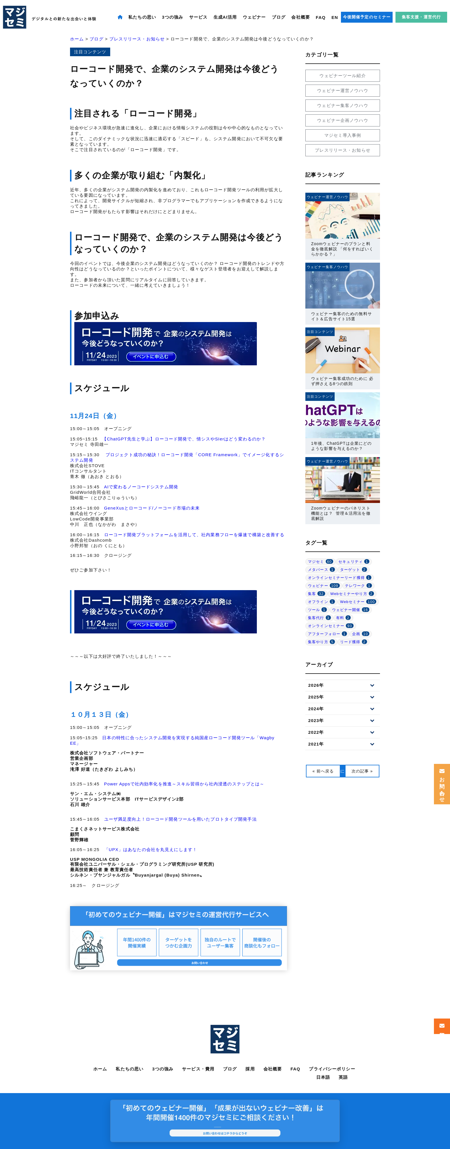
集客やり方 (321, 642)
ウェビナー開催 (351, 610)
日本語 (323, 1077)
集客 (316, 594)
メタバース (321, 569)
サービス (198, 17)
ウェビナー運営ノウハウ (342, 90)
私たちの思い (142, 17)
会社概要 (300, 17)
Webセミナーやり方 (352, 594)
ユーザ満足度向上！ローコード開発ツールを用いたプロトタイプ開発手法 (180, 819)
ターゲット (353, 569)
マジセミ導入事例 (342, 135)
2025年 (316, 697)
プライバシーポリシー (332, 1068)
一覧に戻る (343, 771)
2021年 (316, 744)
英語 (343, 1077)
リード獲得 (353, 642)
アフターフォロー (327, 634)
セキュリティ (353, 561)
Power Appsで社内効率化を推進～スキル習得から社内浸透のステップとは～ (184, 783)
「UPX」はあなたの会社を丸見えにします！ (150, 849)
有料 (343, 618)
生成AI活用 (225, 17)
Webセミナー (358, 602)
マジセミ (320, 561)
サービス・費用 (198, 1068)
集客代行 (319, 618)
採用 (250, 1068)
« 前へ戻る (323, 771)
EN (334, 17)
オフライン (321, 602)
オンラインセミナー (331, 626)
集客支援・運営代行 (421, 17)
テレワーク (358, 586)
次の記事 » (362, 771)
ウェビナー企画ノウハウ (342, 120)
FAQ (320, 17)
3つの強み (172, 17)
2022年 (316, 732)
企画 (360, 634)
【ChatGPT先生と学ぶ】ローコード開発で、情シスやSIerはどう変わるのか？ (184, 438)
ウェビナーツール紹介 (342, 75)
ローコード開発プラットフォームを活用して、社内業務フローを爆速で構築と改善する (194, 534)
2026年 (316, 685)
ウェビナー (254, 17)
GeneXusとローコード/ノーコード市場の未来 (152, 508)
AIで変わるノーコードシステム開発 (141, 486)
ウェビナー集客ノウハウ (342, 105)
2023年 (316, 720)
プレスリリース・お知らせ (343, 150)
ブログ (279, 17)
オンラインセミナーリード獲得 (339, 578)
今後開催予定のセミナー (367, 17)
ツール (317, 610)
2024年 (316, 708)
